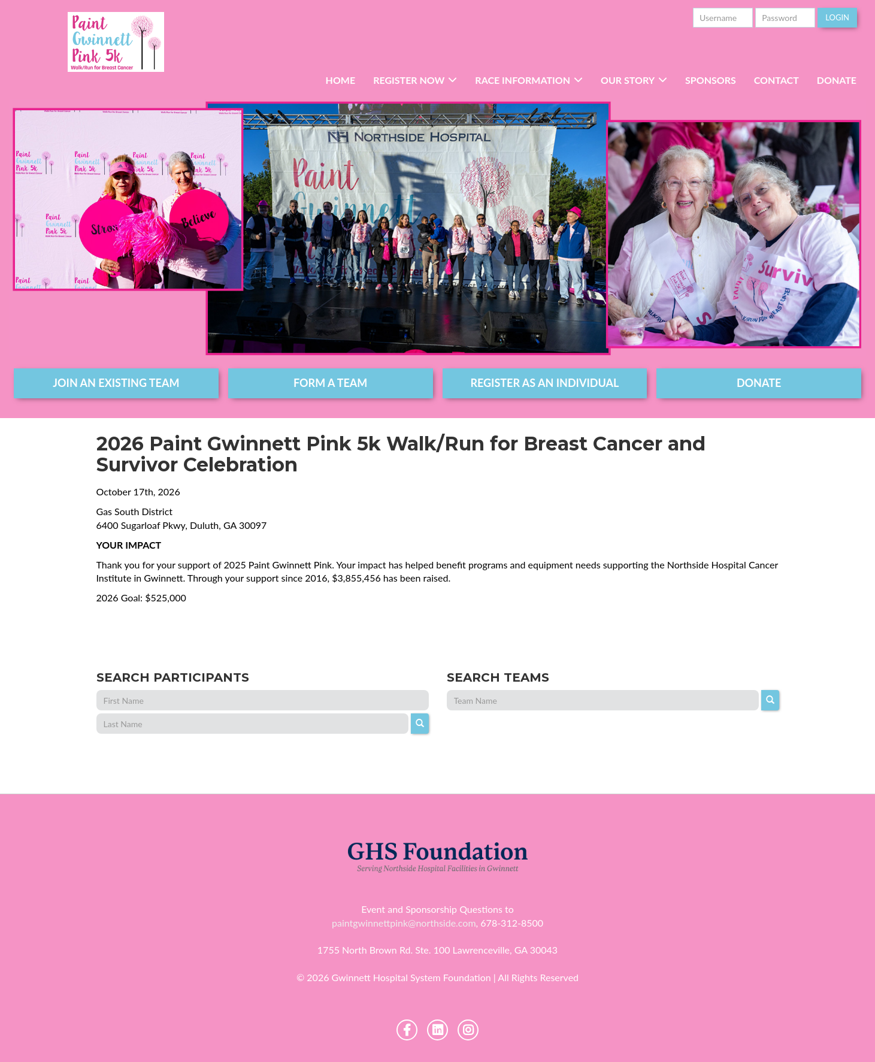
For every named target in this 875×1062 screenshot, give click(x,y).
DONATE (759, 382)
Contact (776, 80)
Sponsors (710, 80)
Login (837, 17)
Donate (836, 80)
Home (341, 80)
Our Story (628, 80)
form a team (330, 382)
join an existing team (116, 382)
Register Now (408, 80)
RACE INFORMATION (522, 80)
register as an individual (544, 382)
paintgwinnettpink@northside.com (404, 922)
